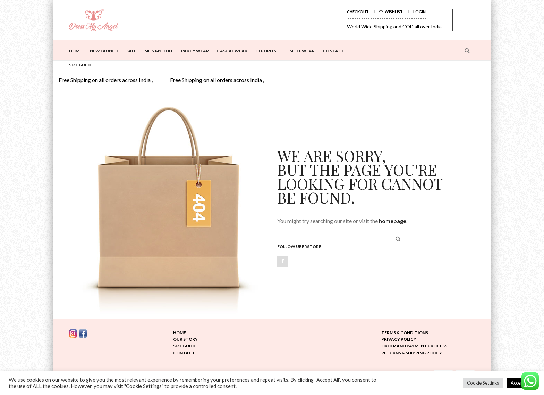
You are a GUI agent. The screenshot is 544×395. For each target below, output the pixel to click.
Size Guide (80, 64)
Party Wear (195, 51)
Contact (334, 51)
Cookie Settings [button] (483, 383)
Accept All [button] (521, 383)
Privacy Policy (398, 339)
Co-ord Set (268, 51)
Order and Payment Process (414, 345)
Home (75, 51)
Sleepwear (302, 51)
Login (419, 11)
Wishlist (391, 11)
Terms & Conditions (404, 332)
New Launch (104, 51)
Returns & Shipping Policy (411, 352)
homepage (392, 220)
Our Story (185, 339)
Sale (131, 51)
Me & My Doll (158, 51)
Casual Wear (232, 51)
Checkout (358, 11)
